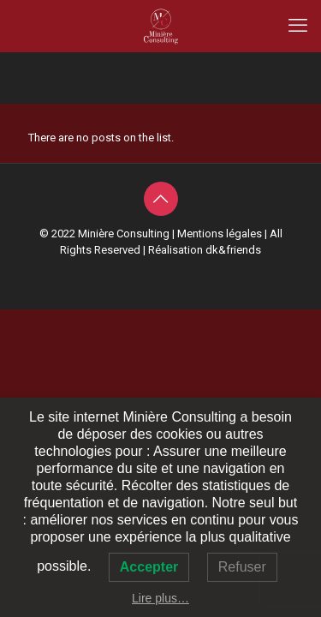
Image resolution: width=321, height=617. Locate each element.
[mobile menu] (297, 25)
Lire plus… (160, 598)
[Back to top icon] (161, 199)
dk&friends (233, 249)
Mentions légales (219, 233)
